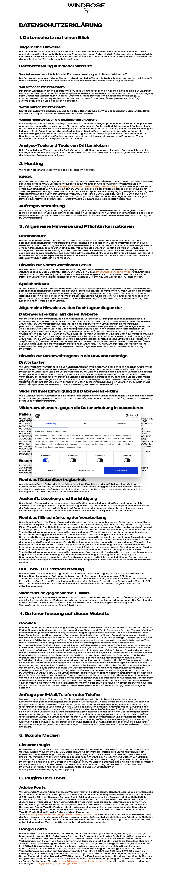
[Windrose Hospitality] (86, 7)
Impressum (112, 884)
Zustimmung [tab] (50, 424)
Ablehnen (52, 470)
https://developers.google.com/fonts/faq (103, 874)
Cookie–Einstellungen (143, 884)
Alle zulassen (121, 470)
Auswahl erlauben (86, 470)
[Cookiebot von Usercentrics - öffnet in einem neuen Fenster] (127, 416)
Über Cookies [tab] (122, 424)
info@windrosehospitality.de (114, 276)
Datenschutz (125, 884)
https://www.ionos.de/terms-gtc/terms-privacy (95, 187)
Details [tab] (86, 424)
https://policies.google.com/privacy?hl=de (88, 876)
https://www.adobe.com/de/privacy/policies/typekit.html (63, 827)
